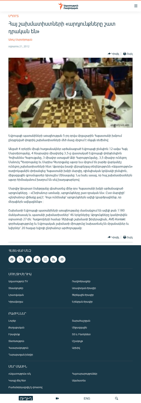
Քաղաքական (16, 327)
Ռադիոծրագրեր (81, 281)
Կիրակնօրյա (15, 301)
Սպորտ (13, 16)
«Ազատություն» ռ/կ (19, 373)
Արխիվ (76, 347)
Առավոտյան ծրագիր (84, 288)
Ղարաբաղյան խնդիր (20, 354)
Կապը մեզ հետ (17, 380)
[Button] (113, 53)
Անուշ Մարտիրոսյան (20, 39)
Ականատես (79, 380)
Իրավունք (14, 334)
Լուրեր (12, 320)
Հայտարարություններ (84, 373)
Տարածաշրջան (81, 320)
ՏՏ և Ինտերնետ (81, 334)
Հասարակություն (18, 347)
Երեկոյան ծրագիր (82, 301)
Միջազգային (79, 327)
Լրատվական (16, 294)
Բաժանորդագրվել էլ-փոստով (25, 387)
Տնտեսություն (16, 341)
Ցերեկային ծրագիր (83, 294)
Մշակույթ (77, 341)
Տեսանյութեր (15, 288)
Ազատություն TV (18, 281)
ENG (87, 398)
